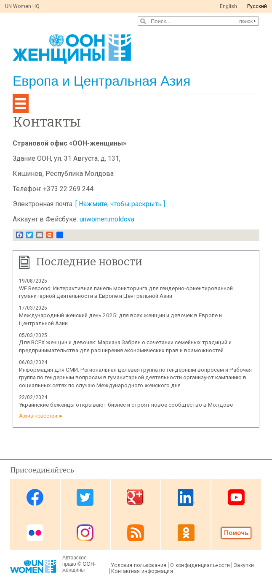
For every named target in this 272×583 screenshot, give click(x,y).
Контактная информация (142, 571)
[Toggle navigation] (21, 103)
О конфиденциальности (200, 565)
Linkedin (186, 497)
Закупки (244, 565)
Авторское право (74, 561)
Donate (236, 533)
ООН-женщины (79, 567)
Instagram (85, 533)
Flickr (35, 533)
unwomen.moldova (107, 219)
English (228, 6)
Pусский (257, 6)
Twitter (85, 497)
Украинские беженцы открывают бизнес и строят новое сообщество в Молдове (126, 405)
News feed (136, 533)
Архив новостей (38, 416)
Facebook (35, 497)
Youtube (236, 497)
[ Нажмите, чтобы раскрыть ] (120, 204)
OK (186, 533)
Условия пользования (138, 565)
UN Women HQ (22, 6)
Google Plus (136, 497)
